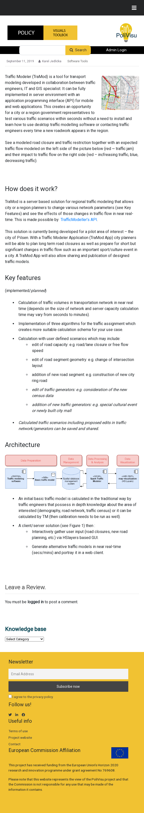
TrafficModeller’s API (79, 219)
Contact (14, 744)
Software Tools (77, 61)
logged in (35, 602)
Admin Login (116, 50)
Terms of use (18, 731)
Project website (20, 738)
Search (78, 50)
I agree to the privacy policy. (32, 697)
